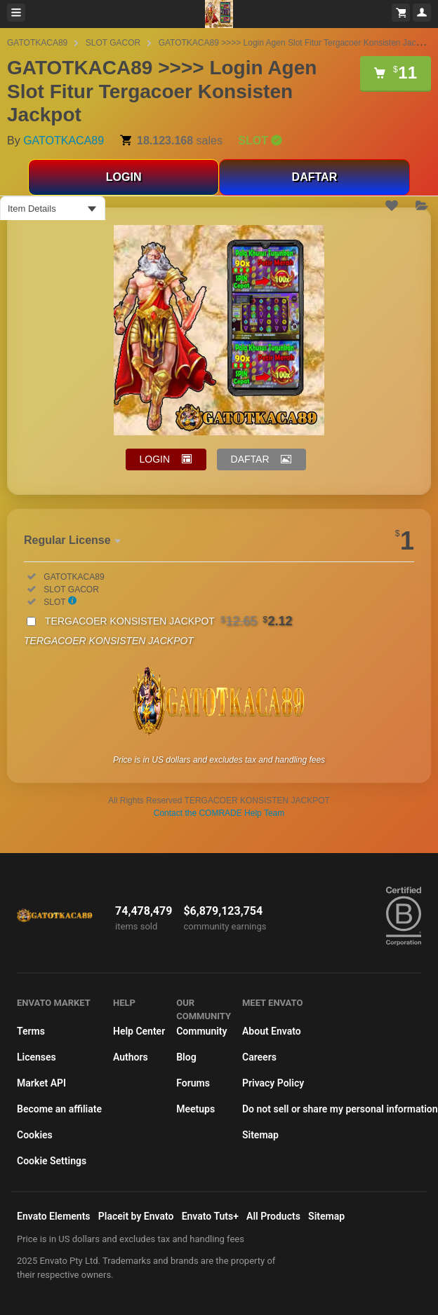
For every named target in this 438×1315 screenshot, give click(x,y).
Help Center (139, 1031)
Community (201, 1031)
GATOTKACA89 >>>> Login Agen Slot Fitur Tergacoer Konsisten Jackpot (295, 43)
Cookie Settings (51, 1160)
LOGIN (124, 177)
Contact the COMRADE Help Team (219, 813)
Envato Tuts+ (210, 1216)
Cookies (35, 1134)
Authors (130, 1057)
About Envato (271, 1031)
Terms (31, 1031)
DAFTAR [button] (250, 459)
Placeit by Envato (136, 1216)
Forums (193, 1083)
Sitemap (260, 1134)
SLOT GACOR (113, 43)
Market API (41, 1083)
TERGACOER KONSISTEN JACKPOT (169, 621)
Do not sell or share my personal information (340, 1109)
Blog (186, 1057)
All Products (273, 1216)
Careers (259, 1057)
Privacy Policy (273, 1083)
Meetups (195, 1109)
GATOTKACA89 (37, 43)
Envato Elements (54, 1216)
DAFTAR (315, 177)
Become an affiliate (59, 1109)
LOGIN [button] (155, 459)
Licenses (36, 1057)
